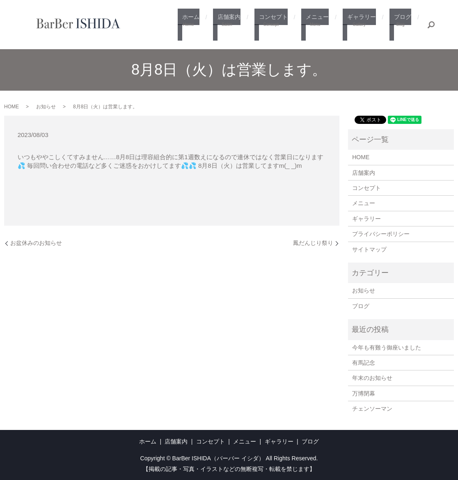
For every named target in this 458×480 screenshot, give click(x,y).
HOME (11, 107)
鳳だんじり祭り (313, 243)
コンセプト (280, 25)
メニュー (322, 25)
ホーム (204, 25)
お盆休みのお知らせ (36, 243)
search (431, 24)
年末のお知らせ (372, 378)
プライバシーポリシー (381, 234)
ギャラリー (363, 25)
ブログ (402, 25)
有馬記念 (363, 362)
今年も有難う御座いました (386, 347)
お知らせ (46, 107)
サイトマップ (369, 249)
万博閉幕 (363, 393)
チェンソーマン (372, 408)
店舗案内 (239, 25)
